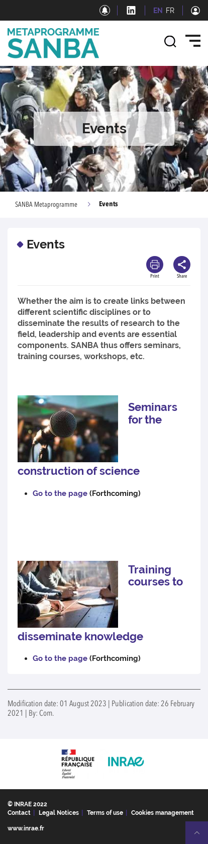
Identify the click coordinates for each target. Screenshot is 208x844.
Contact (19, 812)
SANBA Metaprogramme (46, 204)
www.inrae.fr (26, 828)
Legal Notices (59, 812)
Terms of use (105, 812)
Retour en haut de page (201, 837)
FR (170, 11)
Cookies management (162, 812)
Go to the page (60, 493)
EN (158, 11)
